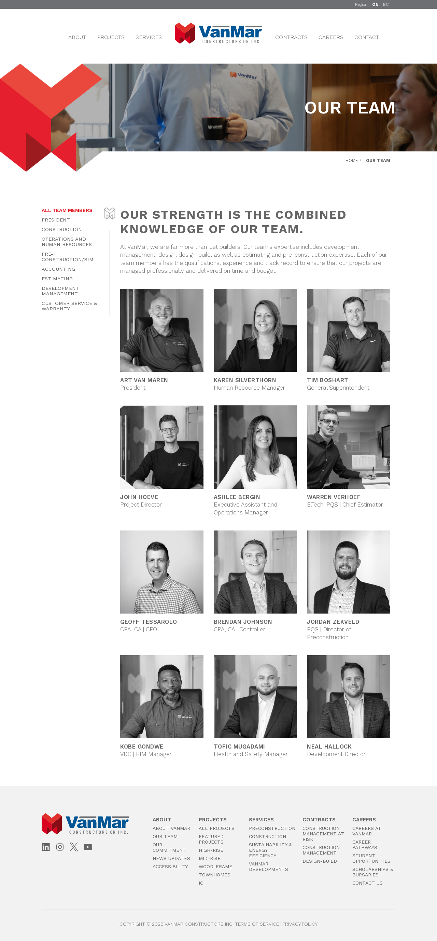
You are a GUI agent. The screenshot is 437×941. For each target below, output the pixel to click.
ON (375, 4)
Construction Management (321, 850)
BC (386, 4)
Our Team (165, 836)
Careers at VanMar (366, 830)
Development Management (60, 290)
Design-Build (319, 861)
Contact (366, 37)
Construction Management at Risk (323, 833)
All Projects (217, 828)
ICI (202, 883)
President (56, 220)
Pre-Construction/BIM (68, 256)
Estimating (57, 278)
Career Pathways (364, 844)
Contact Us (367, 883)
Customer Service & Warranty (69, 305)
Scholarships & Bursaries (372, 871)
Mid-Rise (210, 858)
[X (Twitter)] (74, 847)
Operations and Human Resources (67, 241)
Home (352, 160)
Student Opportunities (371, 858)
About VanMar (171, 828)
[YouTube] (88, 847)
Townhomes (214, 874)
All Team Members (67, 210)
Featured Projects (211, 839)
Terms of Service (257, 924)
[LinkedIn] (46, 847)
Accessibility (170, 866)
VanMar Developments (268, 866)
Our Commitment (169, 847)
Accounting (58, 269)
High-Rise (211, 850)
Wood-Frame (215, 866)
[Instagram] (60, 847)
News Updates (171, 858)
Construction (62, 229)
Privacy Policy (300, 924)
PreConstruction (272, 828)
